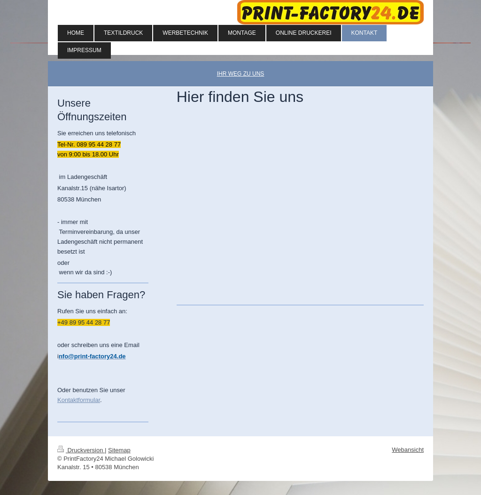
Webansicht (408, 449)
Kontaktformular (78, 399)
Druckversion (81, 450)
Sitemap (119, 450)
